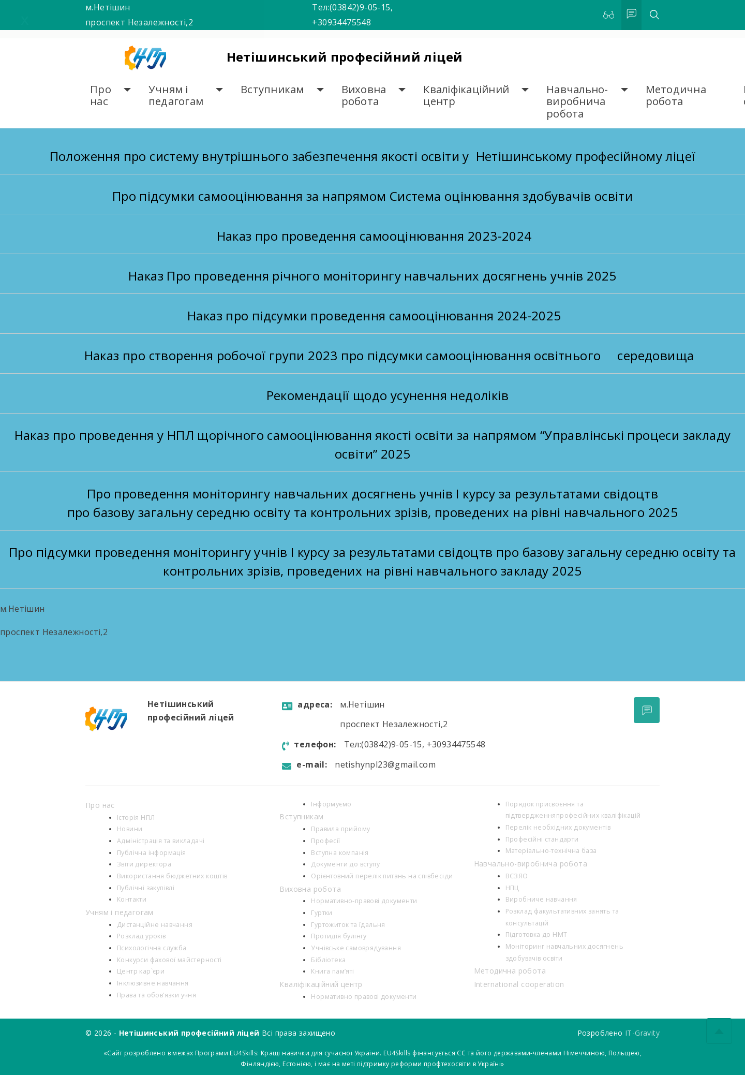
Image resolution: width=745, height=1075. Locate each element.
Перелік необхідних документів (558, 827)
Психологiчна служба (152, 948)
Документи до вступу (345, 864)
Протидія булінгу (338, 936)
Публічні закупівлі (145, 887)
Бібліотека (328, 959)
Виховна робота (363, 95)
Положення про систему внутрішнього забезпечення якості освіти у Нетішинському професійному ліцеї (373, 156)
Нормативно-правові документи (364, 900)
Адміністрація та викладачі (160, 840)
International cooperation (519, 984)
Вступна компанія (339, 852)
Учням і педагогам (175, 95)
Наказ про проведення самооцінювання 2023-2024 (372, 235)
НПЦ (512, 887)
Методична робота (676, 95)
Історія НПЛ (136, 817)
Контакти (131, 899)
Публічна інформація (151, 852)
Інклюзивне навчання (153, 983)
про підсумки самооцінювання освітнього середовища (517, 355)
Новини (129, 828)
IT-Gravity (642, 1033)
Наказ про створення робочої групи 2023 (212, 355)
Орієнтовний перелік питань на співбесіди (382, 876)
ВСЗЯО (516, 876)
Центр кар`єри (141, 971)
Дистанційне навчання (154, 924)
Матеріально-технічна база (551, 850)
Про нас (100, 95)
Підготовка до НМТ (536, 934)
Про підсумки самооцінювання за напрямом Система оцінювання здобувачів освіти (372, 195)
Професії (325, 840)
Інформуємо (331, 804)
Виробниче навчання (541, 899)
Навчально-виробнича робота (577, 101)
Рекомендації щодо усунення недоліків (387, 395)
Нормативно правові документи (363, 996)
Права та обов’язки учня (156, 995)
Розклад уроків (141, 936)
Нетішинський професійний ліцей (345, 56)
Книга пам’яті (332, 971)
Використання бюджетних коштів (172, 876)
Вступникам (272, 89)
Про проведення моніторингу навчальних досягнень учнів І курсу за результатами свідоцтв (372, 493)
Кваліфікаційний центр (466, 95)
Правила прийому (340, 828)
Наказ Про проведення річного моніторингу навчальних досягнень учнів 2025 (372, 275)
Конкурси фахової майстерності (169, 959)
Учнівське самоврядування (356, 948)
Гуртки (321, 912)
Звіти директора (144, 864)
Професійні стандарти (542, 839)
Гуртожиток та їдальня (348, 924)
